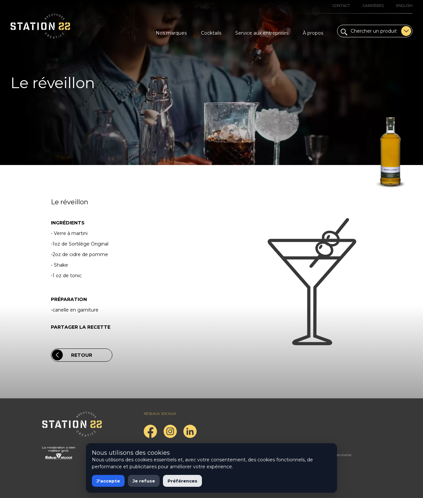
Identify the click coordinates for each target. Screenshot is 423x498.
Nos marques (171, 33)
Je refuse (144, 480)
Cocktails (211, 33)
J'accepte (108, 480)
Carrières (373, 5)
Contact (341, 5)
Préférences (182, 480)
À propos (313, 33)
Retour (72, 354)
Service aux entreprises (261, 33)
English (404, 5)
